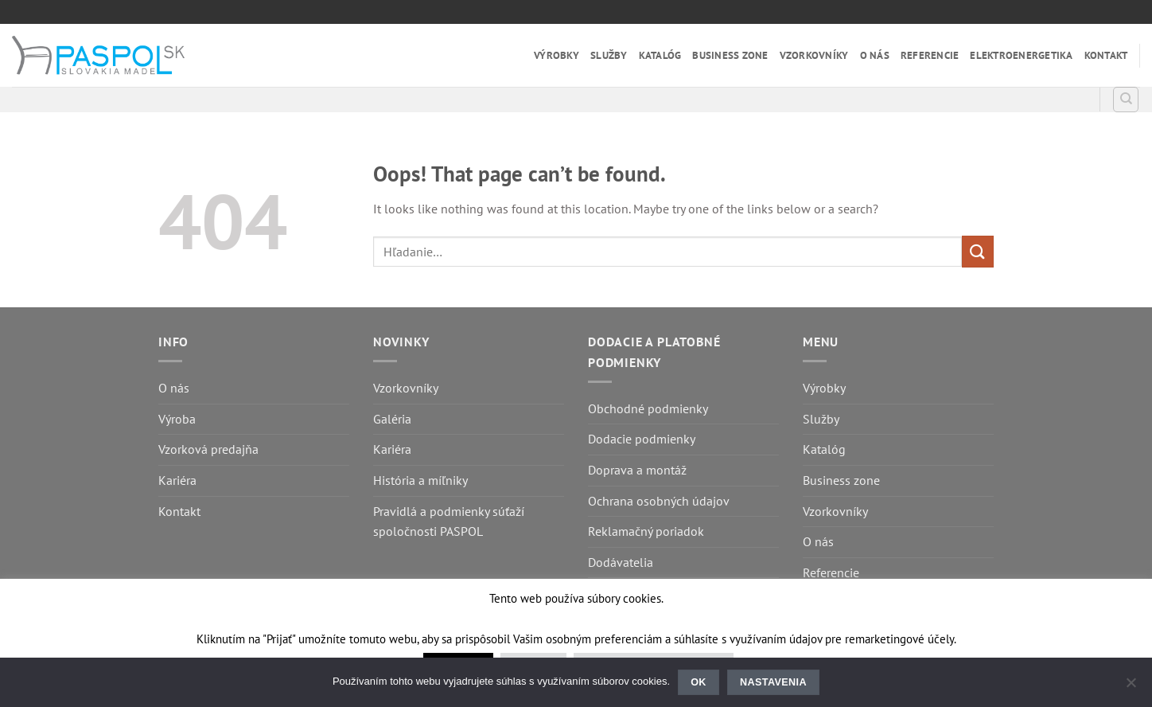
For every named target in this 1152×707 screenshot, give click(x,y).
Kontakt (1106, 55)
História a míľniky (420, 480)
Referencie (930, 55)
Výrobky (556, 55)
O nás (874, 55)
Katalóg (660, 55)
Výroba (177, 419)
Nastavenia (773, 682)
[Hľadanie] (1125, 99)
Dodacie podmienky (641, 439)
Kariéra (177, 480)
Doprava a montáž (637, 470)
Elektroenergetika (1021, 55)
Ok (698, 682)
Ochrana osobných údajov (659, 501)
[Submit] (978, 251)
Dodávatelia (620, 562)
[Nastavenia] (1130, 687)
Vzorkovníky (814, 55)
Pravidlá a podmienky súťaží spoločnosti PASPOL (448, 521)
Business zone (730, 55)
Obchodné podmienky (648, 408)
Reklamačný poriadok (646, 531)
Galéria (392, 419)
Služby (609, 55)
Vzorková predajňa (208, 449)
